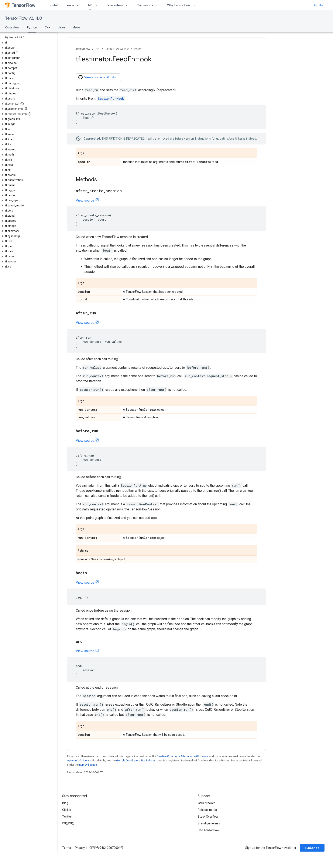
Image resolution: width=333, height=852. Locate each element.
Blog (65, 803)
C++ (47, 27)
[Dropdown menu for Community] (158, 5)
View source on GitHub (97, 77)
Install (53, 5)
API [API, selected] (90, 5)
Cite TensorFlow (208, 830)
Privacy (80, 847)
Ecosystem (114, 5)
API (98, 48)
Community (145, 5)
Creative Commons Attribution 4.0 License (182, 756)
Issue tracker (206, 803)
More (76, 27)
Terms (66, 847)
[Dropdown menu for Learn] (79, 5)
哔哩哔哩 (68, 823)
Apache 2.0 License (79, 760)
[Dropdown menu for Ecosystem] (128, 5)
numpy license (88, 764)
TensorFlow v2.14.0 (23, 18)
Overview (12, 27)
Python (138, 48)
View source (85, 200)
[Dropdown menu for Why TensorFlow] (195, 5)
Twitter (67, 816)
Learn (70, 5)
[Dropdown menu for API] (97, 5)
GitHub (319, 5)
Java (61, 27)
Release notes (207, 809)
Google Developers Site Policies (135, 760)
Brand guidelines (209, 823)
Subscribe (312, 848)
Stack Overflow (208, 816)
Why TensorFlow (178, 5)
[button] (27, 42)
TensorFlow (83, 48)
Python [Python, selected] (32, 27)
